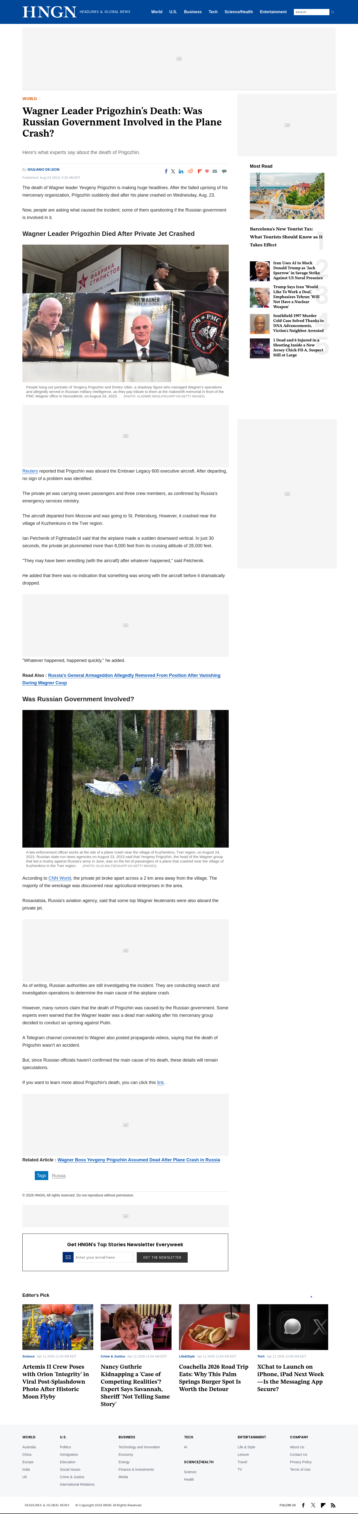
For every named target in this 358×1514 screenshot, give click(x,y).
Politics (65, 1447)
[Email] (214, 171)
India (26, 1469)
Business (193, 12)
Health (189, 1479)
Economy (126, 1455)
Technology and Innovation (139, 1447)
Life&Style (187, 1356)
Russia (59, 1175)
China (27, 1455)
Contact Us (298, 1455)
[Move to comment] (224, 171)
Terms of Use (300, 1469)
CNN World (59, 878)
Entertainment (273, 12)
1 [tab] (311, 1297)
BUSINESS (127, 1437)
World (156, 12)
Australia (29, 1447)
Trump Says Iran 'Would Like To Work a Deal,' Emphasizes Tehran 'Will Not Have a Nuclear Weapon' (296, 297)
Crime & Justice (113, 1356)
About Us (297, 1447)
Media (123, 1477)
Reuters (30, 471)
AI (185, 1447)
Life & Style (246, 1447)
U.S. (173, 12)
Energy (124, 1462)
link (160, 1082)
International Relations (77, 1484)
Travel (242, 1462)
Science (28, 1356)
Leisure (243, 1455)
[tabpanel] (61, 1354)
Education (67, 1462)
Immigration (69, 1455)
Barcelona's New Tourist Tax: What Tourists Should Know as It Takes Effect (286, 237)
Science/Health (239, 12)
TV (240, 1469)
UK (24, 1477)
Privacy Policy (301, 1462)
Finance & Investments (136, 1469)
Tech (213, 12)
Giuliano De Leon (43, 169)
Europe (28, 1462)
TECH (188, 1437)
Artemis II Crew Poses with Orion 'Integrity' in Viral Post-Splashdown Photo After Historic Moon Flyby (55, 1382)
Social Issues (70, 1469)
